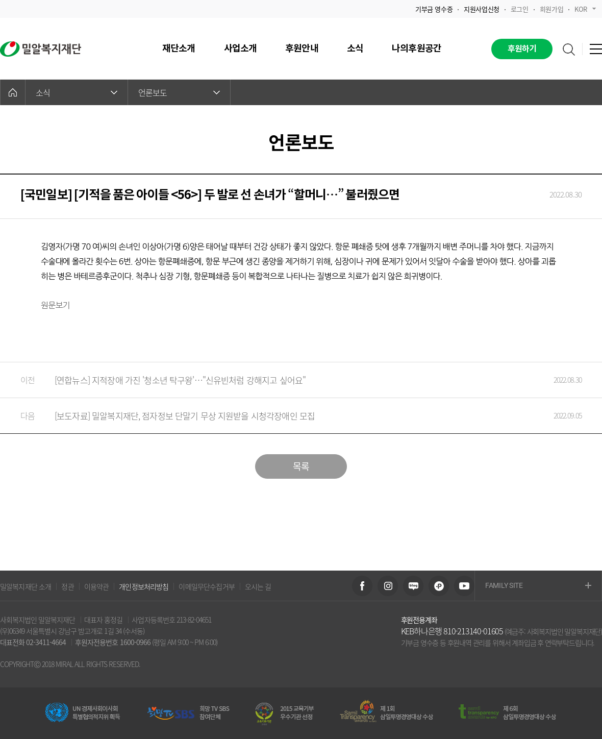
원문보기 (55, 305)
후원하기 (522, 49)
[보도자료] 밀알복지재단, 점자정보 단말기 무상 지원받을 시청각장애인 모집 (291, 415)
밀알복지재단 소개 (25, 586)
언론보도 (179, 92)
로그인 (520, 9)
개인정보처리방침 (143, 586)
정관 (67, 586)
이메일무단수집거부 (206, 586)
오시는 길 (258, 586)
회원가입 (551, 9)
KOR (585, 9)
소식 (76, 92)
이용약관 (96, 586)
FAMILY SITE (538, 586)
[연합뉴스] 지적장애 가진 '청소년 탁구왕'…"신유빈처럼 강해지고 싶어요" (291, 380)
